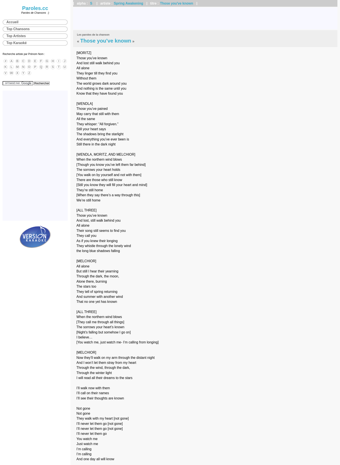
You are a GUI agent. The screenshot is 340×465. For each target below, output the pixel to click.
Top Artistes (16, 36)
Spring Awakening (128, 3)
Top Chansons (18, 29)
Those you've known (176, 3)
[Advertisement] (205, 18)
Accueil (12, 22)
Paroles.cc (35, 8)
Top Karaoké (17, 43)
